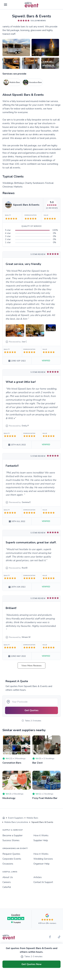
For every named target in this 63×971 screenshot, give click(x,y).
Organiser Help (41, 863)
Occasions (7, 863)
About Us (7, 877)
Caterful (6, 887)
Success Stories (10, 840)
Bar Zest (37, 762)
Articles (37, 877)
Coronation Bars (11, 762)
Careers (6, 882)
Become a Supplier (12, 835)
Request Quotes (11, 854)
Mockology (8, 798)
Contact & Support (43, 882)
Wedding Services (43, 859)
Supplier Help (40, 840)
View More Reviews (31, 665)
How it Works (40, 835)
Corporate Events (11, 859)
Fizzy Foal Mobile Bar (44, 798)
